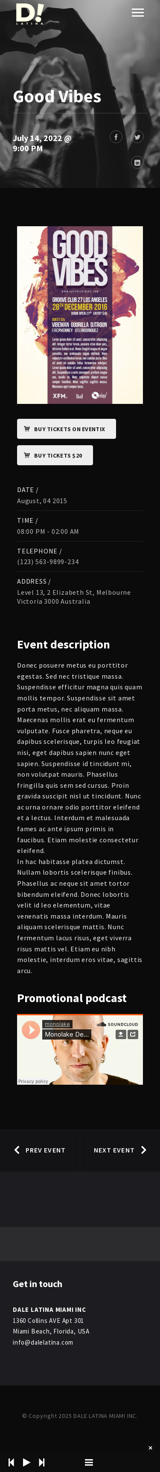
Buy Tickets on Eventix (61, 429)
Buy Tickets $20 (50, 455)
